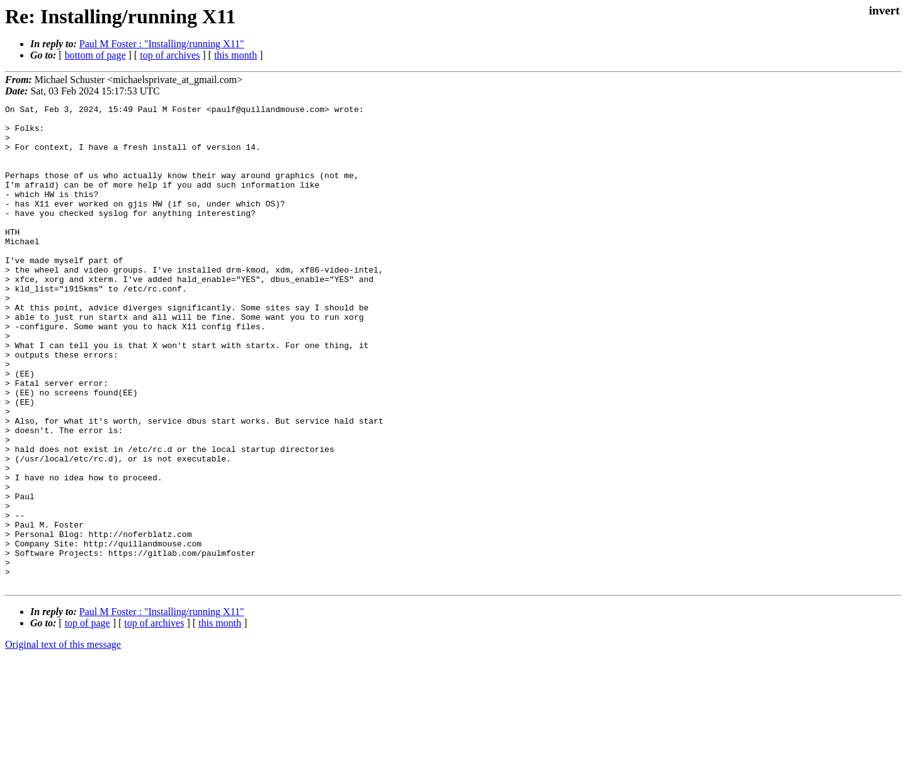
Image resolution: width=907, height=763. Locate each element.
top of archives (170, 55)
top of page (87, 719)
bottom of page (95, 55)
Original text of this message (63, 740)
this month (235, 55)
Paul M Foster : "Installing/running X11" (161, 43)
